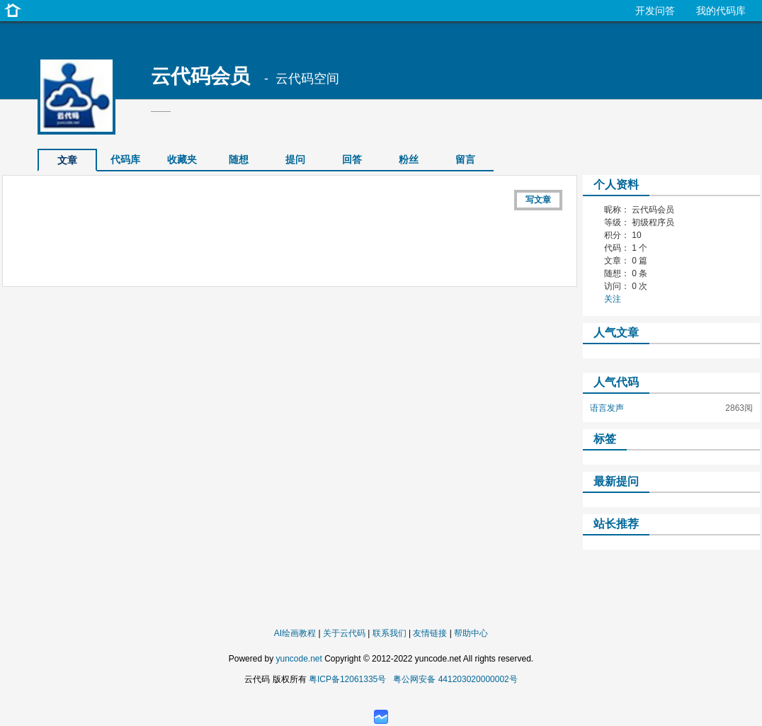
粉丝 (409, 159)
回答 (352, 159)
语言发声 (607, 408)
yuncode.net (298, 659)
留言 (465, 159)
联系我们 (389, 633)
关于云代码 (344, 633)
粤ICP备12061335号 (347, 679)
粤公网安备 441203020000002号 (455, 679)
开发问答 (655, 10)
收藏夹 (182, 159)
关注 (612, 299)
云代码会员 (200, 76)
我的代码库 (721, 10)
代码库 (125, 159)
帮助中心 (471, 633)
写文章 (538, 200)
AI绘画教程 (295, 633)
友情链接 (430, 633)
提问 (295, 159)
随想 (239, 159)
